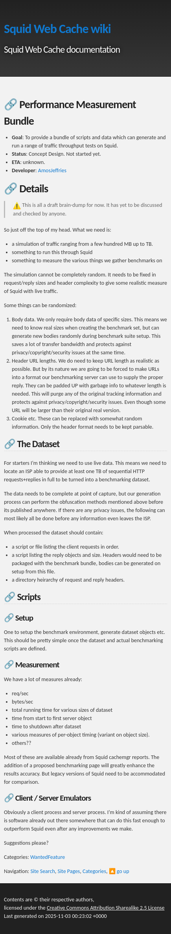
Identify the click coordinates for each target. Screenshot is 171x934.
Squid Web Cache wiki (57, 29)
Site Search (42, 871)
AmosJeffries (52, 170)
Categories (94, 871)
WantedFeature (47, 857)
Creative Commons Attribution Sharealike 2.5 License (106, 908)
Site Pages (68, 871)
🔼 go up (119, 871)
